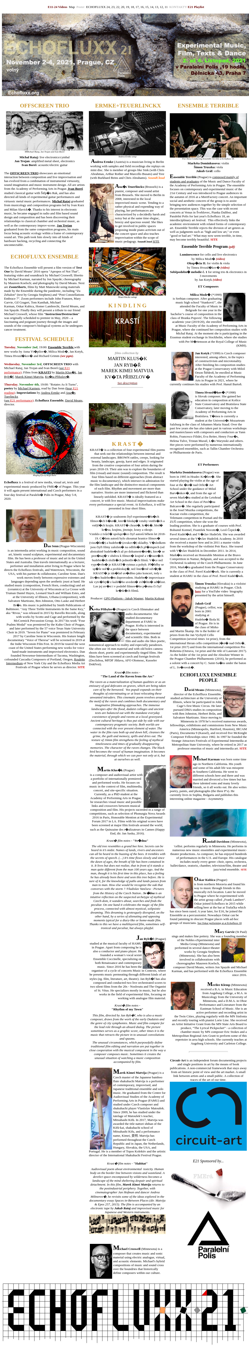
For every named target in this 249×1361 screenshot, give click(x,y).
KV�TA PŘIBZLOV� (127, 376)
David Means (73, 400)
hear (69, 388)
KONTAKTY (178, 7)
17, (138, 7)
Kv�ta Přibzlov (55, 376)
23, (113, 7)
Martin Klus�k (66, 372)
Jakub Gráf (204, 171)
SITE (156, 241)
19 (127, 7)
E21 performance (21, 400)
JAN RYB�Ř (127, 365)
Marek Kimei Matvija (29, 376)
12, (162, 7)
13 (156, 7)
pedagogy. (131, 241)
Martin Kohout (154, 598)
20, (123, 7)
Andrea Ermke (50, 392)
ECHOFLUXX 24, (98, 7)
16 (142, 7)
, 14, (151, 7)
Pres (131, 11)
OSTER (121, 11)
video (220, 259)
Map (72, 7)
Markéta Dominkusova (203, 163)
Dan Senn (58, 388)
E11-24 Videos (57, 7)
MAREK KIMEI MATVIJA (127, 370)
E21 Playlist (196, 7)
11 (166, 7)
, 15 (146, 7)
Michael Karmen (29, 388)
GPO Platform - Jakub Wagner (123, 598)
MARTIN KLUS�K (127, 358)
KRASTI (45, 372)
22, (117, 7)
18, (133, 7)
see (62, 368)
